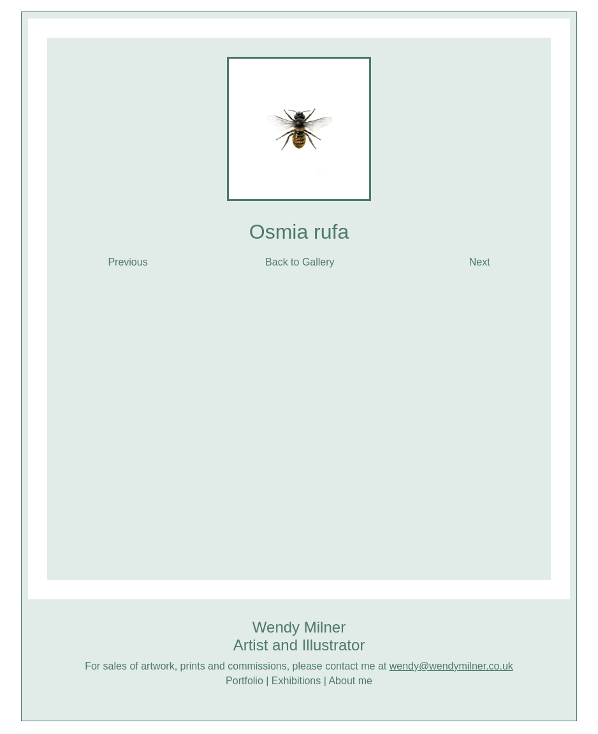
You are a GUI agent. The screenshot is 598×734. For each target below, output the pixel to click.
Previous (127, 262)
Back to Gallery (299, 262)
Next (471, 262)
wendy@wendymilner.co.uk (451, 666)
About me (350, 680)
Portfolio (244, 680)
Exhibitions (296, 680)
